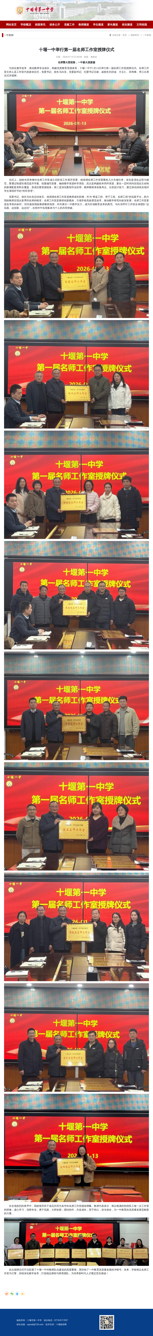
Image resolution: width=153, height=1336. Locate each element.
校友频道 (127, 24)
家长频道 (112, 24)
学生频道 (98, 24)
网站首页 (11, 24)
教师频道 (83, 24)
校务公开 (55, 24)
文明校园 (141, 24)
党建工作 (69, 24)
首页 (125, 35)
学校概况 (26, 24)
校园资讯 (40, 24)
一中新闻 (8, 35)
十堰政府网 (61, 1324)
